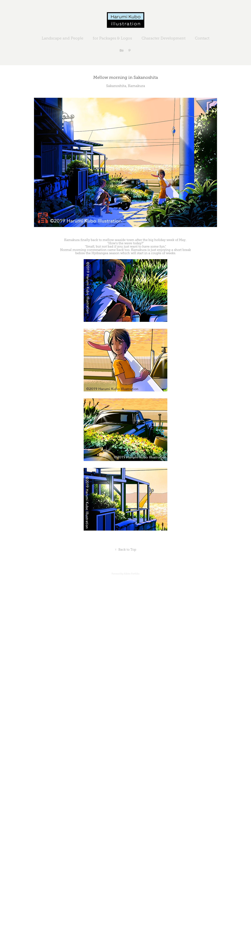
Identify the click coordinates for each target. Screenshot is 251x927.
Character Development (163, 38)
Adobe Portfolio (131, 573)
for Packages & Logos (112, 38)
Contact (202, 38)
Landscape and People (62, 38)
